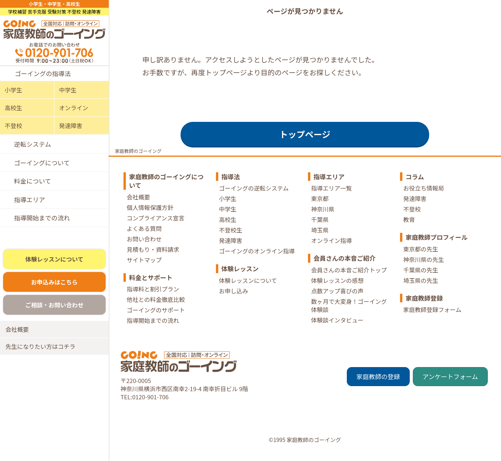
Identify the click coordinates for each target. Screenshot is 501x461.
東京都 (320, 208)
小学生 (13, 90)
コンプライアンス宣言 (155, 228)
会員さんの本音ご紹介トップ (349, 280)
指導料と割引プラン (153, 299)
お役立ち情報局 (423, 198)
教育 (409, 229)
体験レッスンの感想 (337, 290)
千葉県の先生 (420, 280)
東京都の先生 (420, 259)
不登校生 (230, 240)
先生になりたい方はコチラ (40, 350)
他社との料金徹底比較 (156, 309)
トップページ (305, 143)
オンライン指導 (331, 250)
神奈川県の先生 (423, 269)
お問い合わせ (144, 248)
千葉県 (320, 229)
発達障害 (70, 125)
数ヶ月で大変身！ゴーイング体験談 (349, 315)
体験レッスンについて (54, 262)
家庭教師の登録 (378, 386)
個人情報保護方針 (150, 217)
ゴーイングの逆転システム (254, 198)
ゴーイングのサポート (156, 319)
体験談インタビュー (337, 330)
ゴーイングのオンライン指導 (257, 260)
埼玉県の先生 (420, 290)
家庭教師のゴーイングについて (166, 190)
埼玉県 (320, 240)
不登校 (13, 125)
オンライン (73, 108)
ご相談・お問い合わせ (54, 308)
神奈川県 (322, 219)
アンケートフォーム (450, 386)
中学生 (68, 90)
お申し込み (233, 300)
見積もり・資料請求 (153, 259)
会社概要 (17, 333)
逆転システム (32, 144)
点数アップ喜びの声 (337, 300)
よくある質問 (144, 238)
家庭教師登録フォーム (432, 319)
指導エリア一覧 (331, 198)
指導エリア (29, 199)
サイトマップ (144, 269)
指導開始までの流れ (42, 217)
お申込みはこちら (54, 285)
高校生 (13, 108)
